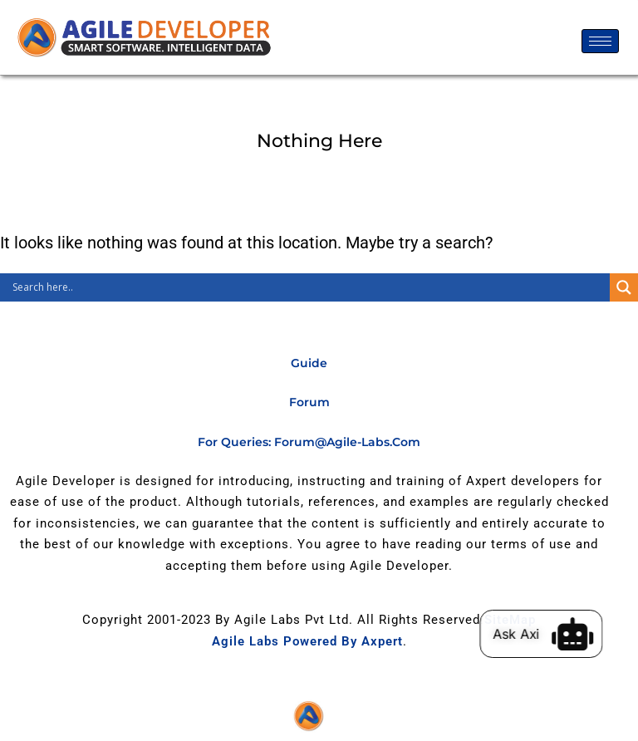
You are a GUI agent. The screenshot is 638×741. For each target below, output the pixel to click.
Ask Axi (525, 634)
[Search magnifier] (624, 287)
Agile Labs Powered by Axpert (307, 641)
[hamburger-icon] (600, 41)
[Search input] (309, 287)
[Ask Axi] (581, 633)
